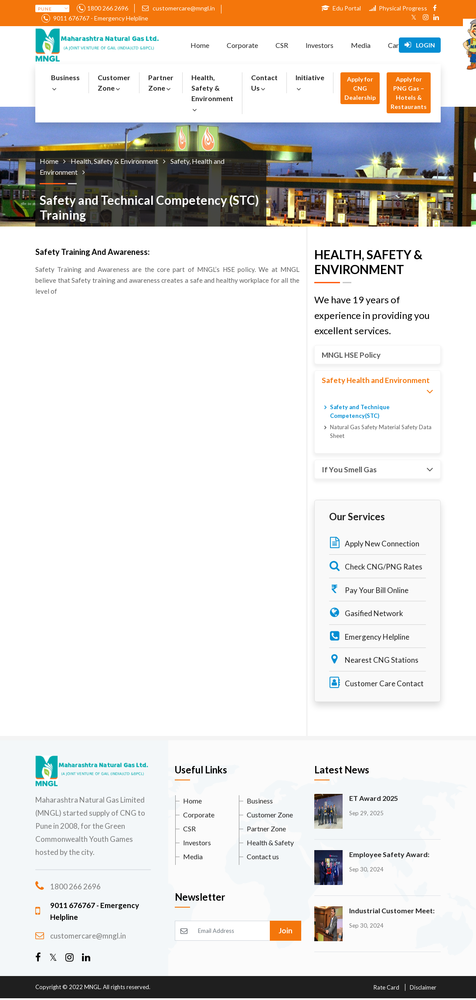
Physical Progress (398, 8)
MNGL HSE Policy (351, 354)
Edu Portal (341, 8)
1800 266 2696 (107, 8)
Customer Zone (114, 82)
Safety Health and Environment (377, 386)
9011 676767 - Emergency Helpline (100, 18)
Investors (319, 45)
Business (65, 82)
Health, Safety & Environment (212, 93)
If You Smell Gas (377, 469)
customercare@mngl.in (178, 8)
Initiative (310, 82)
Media (361, 45)
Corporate (242, 45)
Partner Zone (160, 82)
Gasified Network (366, 612)
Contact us (263, 856)
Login (420, 45)
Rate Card (386, 987)
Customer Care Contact (376, 682)
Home (199, 45)
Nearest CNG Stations (373, 659)
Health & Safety (270, 842)
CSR (281, 45)
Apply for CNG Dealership (360, 88)
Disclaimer (423, 987)
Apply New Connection (374, 542)
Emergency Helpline (369, 636)
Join (285, 930)
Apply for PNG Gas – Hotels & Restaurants (409, 92)
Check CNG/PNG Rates (375, 565)
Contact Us (264, 82)
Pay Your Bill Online (368, 589)
